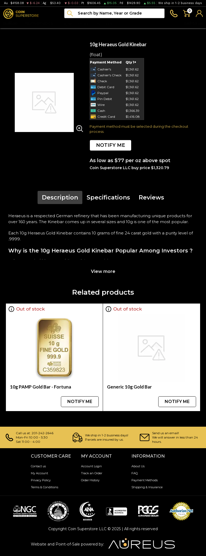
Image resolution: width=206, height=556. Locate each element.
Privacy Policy (41, 480)
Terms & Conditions (44, 487)
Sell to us (193, 23)
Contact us (38, 466)
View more (103, 271)
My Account (39, 473)
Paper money (75, 23)
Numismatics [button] (39, 23)
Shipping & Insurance (147, 487)
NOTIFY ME (110, 145)
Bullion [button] (10, 23)
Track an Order (91, 473)
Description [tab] (60, 197)
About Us (138, 466)
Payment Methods (144, 480)
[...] (114, 13)
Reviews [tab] (151, 197)
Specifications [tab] (108, 197)
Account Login (91, 466)
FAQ (134, 473)
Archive (105, 23)
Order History (90, 480)
